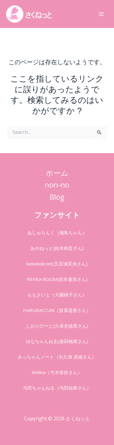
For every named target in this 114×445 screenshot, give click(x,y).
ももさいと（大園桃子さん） (57, 295)
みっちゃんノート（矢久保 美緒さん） (57, 357)
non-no (57, 185)
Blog (57, 197)
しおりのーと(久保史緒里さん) (57, 326)
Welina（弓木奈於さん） (57, 372)
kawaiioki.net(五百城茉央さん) (57, 264)
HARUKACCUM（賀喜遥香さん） (57, 310)
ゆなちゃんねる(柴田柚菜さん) (57, 341)
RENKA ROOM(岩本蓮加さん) (57, 279)
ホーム (57, 173)
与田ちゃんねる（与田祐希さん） (57, 388)
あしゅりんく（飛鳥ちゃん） (57, 233)
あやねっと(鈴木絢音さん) (57, 248)
